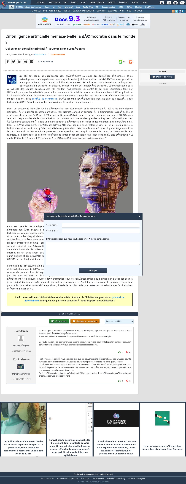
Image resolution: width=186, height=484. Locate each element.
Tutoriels (54, 2)
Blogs (74, 2)
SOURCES (101, 11)
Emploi (111, 2)
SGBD (121, 7)
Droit (135, 2)
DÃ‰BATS (112, 11)
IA (53, 7)
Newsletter (97, 2)
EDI (97, 7)
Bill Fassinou (40, 57)
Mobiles (138, 7)
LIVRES (66, 11)
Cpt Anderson (21, 365)
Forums (41, 2)
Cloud (46, 7)
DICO (129, 11)
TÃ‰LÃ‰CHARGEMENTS (83, 11)
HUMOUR (138, 11)
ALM (60, 7)
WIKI (122, 11)
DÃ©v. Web (88, 7)
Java (78, 7)
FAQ (65, 2)
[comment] (93, 253)
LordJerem (21, 337)
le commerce (49, 101)
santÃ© (36, 101)
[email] (101, 231)
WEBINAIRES (55, 11)
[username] (101, 225)
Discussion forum (162, 77)
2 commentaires (57, 57)
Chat (84, 2)
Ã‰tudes (123, 2)
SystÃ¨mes (149, 7)
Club (144, 2)
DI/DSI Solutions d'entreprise (28, 7)
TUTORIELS (36, 11)
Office (129, 7)
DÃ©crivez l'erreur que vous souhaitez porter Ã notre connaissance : (93, 251)
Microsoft (69, 7)
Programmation (108, 7)
